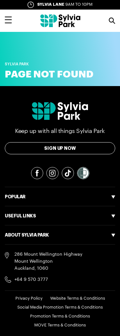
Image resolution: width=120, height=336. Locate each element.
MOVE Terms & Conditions (60, 325)
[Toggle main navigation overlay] (8, 21)
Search (112, 21)
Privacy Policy (29, 298)
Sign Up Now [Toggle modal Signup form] (60, 148)
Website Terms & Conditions (77, 298)
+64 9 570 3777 (31, 279)
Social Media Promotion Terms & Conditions (60, 307)
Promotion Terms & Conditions (60, 316)
